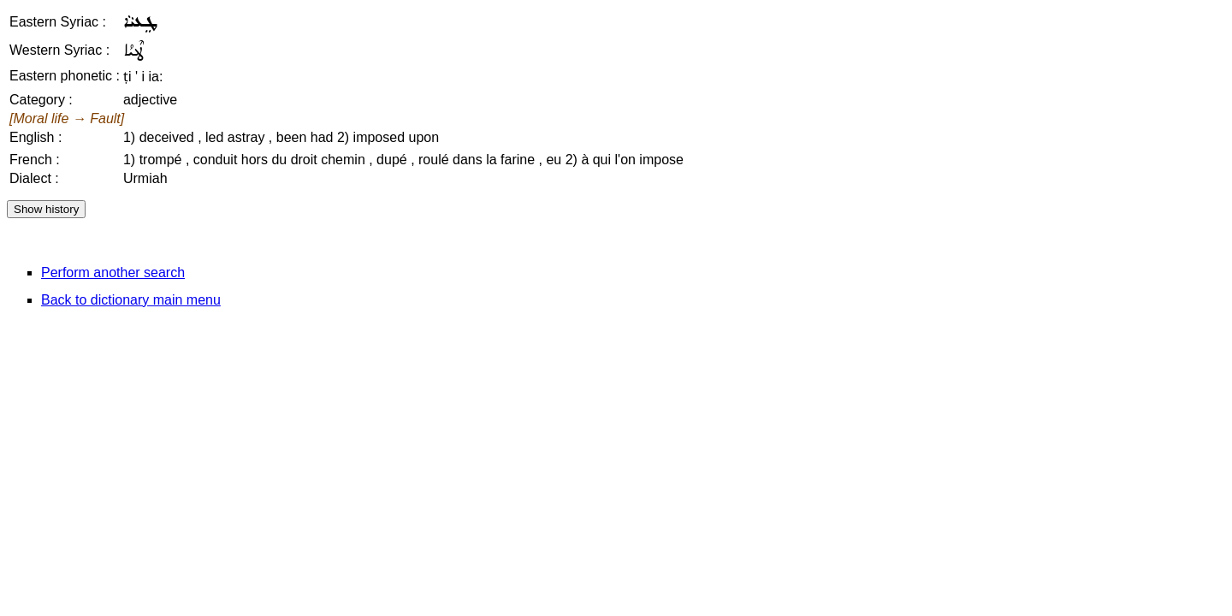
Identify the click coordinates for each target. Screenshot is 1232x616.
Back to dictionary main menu (131, 300)
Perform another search (113, 272)
